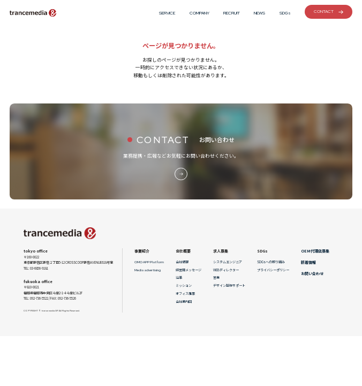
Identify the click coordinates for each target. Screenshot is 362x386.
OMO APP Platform (149, 262)
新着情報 (308, 262)
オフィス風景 (185, 293)
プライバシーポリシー (273, 270)
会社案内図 (184, 301)
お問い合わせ (312, 273)
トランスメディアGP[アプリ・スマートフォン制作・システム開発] (33, 13)
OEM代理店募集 (315, 251)
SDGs (285, 13)
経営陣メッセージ (188, 270)
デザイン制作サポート (229, 285)
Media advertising (147, 270)
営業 (216, 277)
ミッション (184, 285)
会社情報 (182, 261)
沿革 (179, 277)
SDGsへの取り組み (271, 261)
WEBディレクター (226, 270)
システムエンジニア (227, 261)
